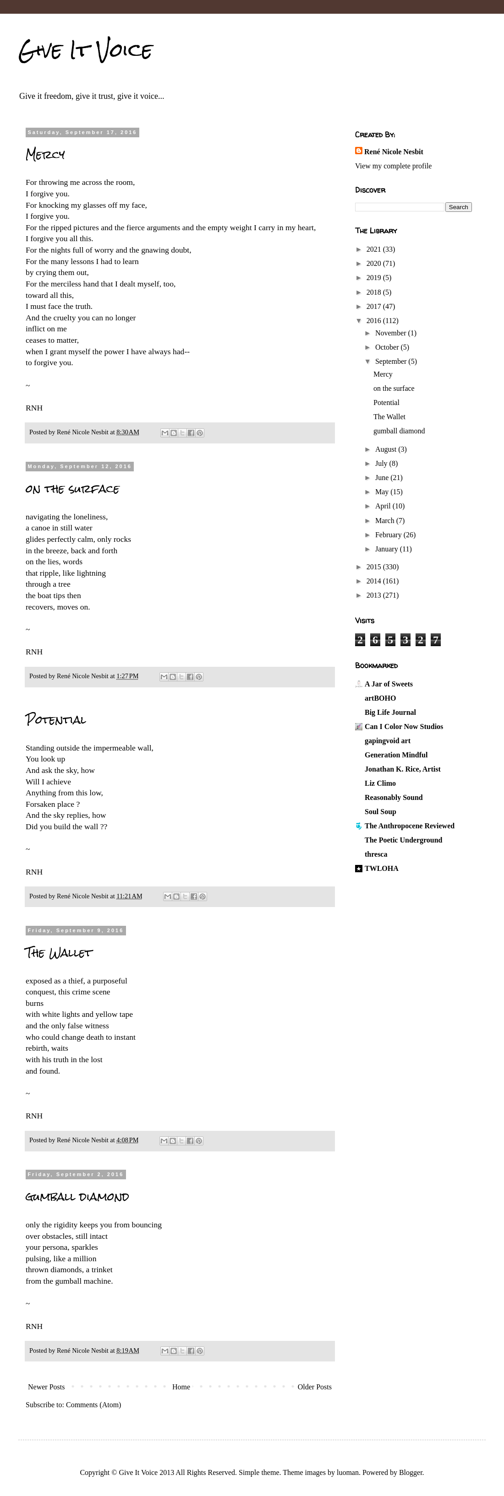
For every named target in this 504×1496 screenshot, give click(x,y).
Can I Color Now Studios (404, 726)
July (382, 463)
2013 (375, 595)
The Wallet (59, 953)
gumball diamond (77, 1197)
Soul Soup (380, 812)
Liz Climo (380, 783)
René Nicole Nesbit (393, 152)
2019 (375, 277)
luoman (348, 1472)
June (382, 477)
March (385, 520)
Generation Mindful (396, 755)
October (388, 347)
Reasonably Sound (394, 797)
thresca (376, 854)
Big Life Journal (390, 712)
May (382, 492)
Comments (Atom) (93, 1405)
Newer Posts (46, 1387)
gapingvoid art (388, 741)
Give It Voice (85, 49)
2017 (375, 306)
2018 (375, 292)
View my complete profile (393, 166)
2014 (375, 581)
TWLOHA (382, 868)
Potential (56, 720)
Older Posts (315, 1387)
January (387, 549)
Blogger (410, 1472)
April (384, 506)
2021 (375, 249)
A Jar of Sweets (389, 684)
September (391, 361)
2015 (375, 567)
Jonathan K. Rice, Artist (403, 769)
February (389, 535)
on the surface (73, 489)
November (391, 333)
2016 (375, 320)
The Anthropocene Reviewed (410, 826)
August (386, 449)
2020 (375, 263)
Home (181, 1387)
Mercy (45, 155)
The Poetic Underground (403, 840)
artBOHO (380, 698)
